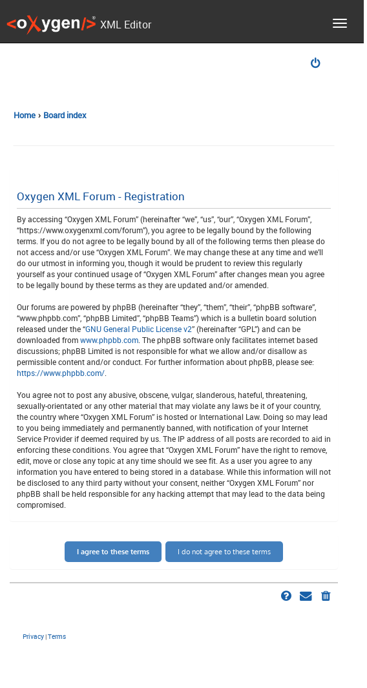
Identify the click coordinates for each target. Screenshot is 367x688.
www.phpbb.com (109, 340)
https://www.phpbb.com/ (61, 373)
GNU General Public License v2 (138, 329)
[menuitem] (316, 64)
